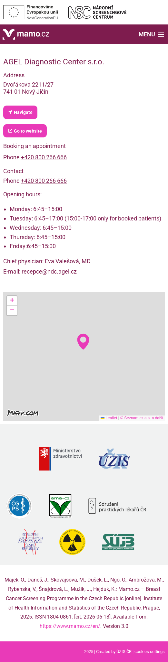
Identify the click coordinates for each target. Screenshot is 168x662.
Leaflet (109, 418)
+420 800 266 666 (44, 157)
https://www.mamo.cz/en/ (70, 626)
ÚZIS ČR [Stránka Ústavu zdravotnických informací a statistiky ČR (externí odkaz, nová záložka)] (124, 651)
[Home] (26, 33)
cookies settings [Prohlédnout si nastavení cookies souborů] (149, 651)
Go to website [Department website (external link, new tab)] (25, 131)
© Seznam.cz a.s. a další (141, 418)
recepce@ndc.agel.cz (49, 271)
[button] (152, 34)
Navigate (20, 112)
